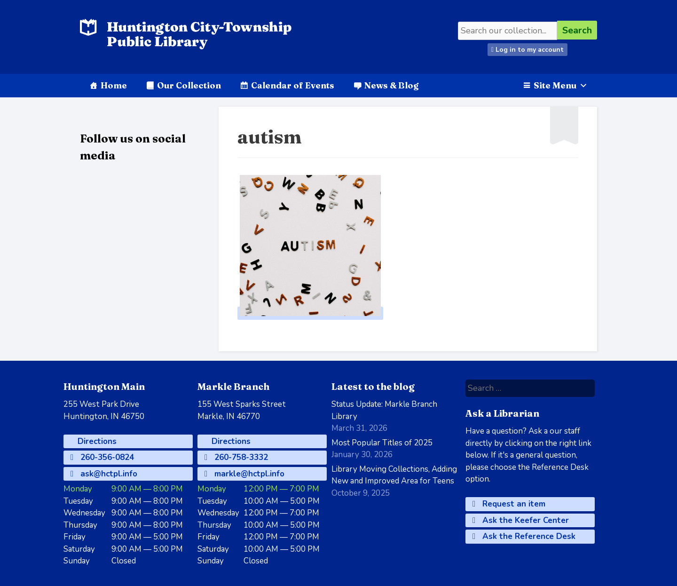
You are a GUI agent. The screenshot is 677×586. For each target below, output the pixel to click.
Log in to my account (527, 49)
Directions (96, 441)
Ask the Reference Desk (523, 536)
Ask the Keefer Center (520, 520)
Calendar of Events (292, 85)
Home (114, 85)
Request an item (508, 504)
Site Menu (561, 85)
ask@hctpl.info (104, 473)
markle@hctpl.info (244, 473)
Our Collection (189, 85)
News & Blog (391, 85)
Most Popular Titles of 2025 (382, 442)
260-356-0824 (102, 457)
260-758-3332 (236, 457)
